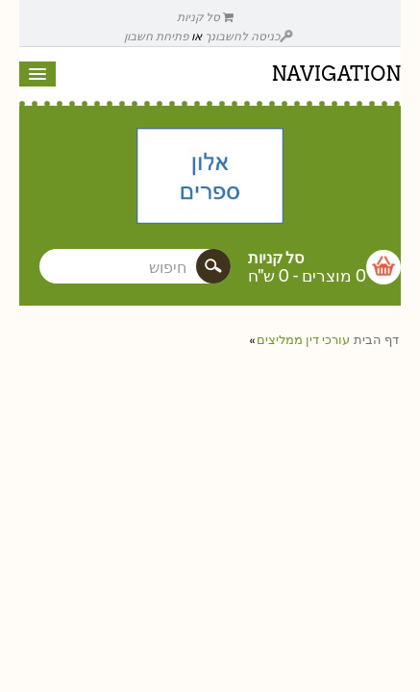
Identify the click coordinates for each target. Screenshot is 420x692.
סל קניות (206, 17)
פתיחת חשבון (156, 36)
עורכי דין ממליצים (303, 340)
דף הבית (376, 340)
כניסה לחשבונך (249, 36)
